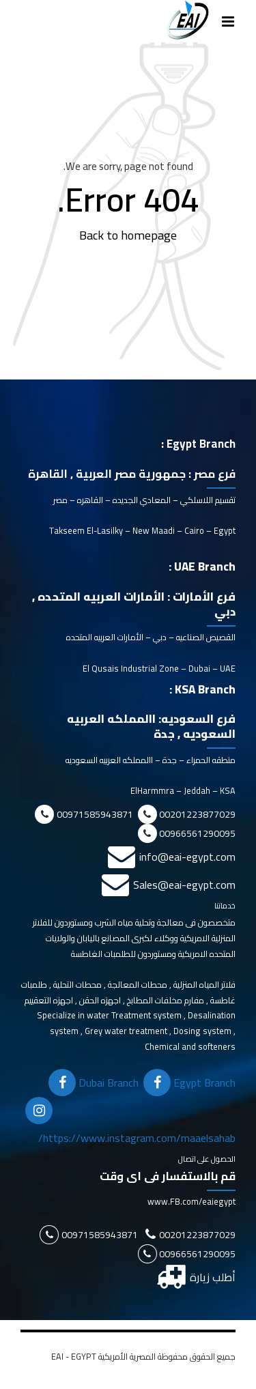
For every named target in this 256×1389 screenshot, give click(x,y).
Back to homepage (128, 235)
